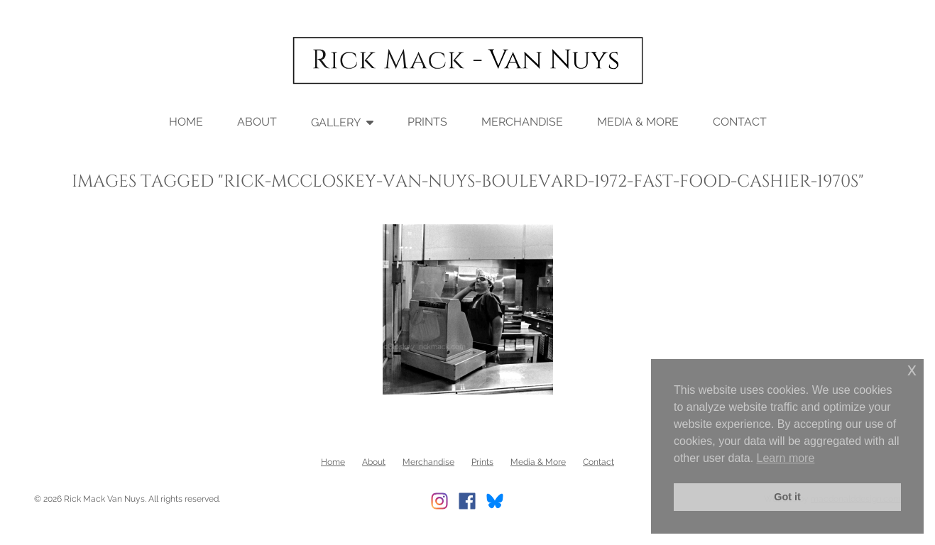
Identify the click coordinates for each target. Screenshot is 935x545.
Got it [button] (787, 496)
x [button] (912, 369)
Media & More (638, 121)
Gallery (336, 122)
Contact (740, 121)
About (257, 121)
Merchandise (522, 121)
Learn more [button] (786, 458)
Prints (427, 121)
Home (186, 121)
